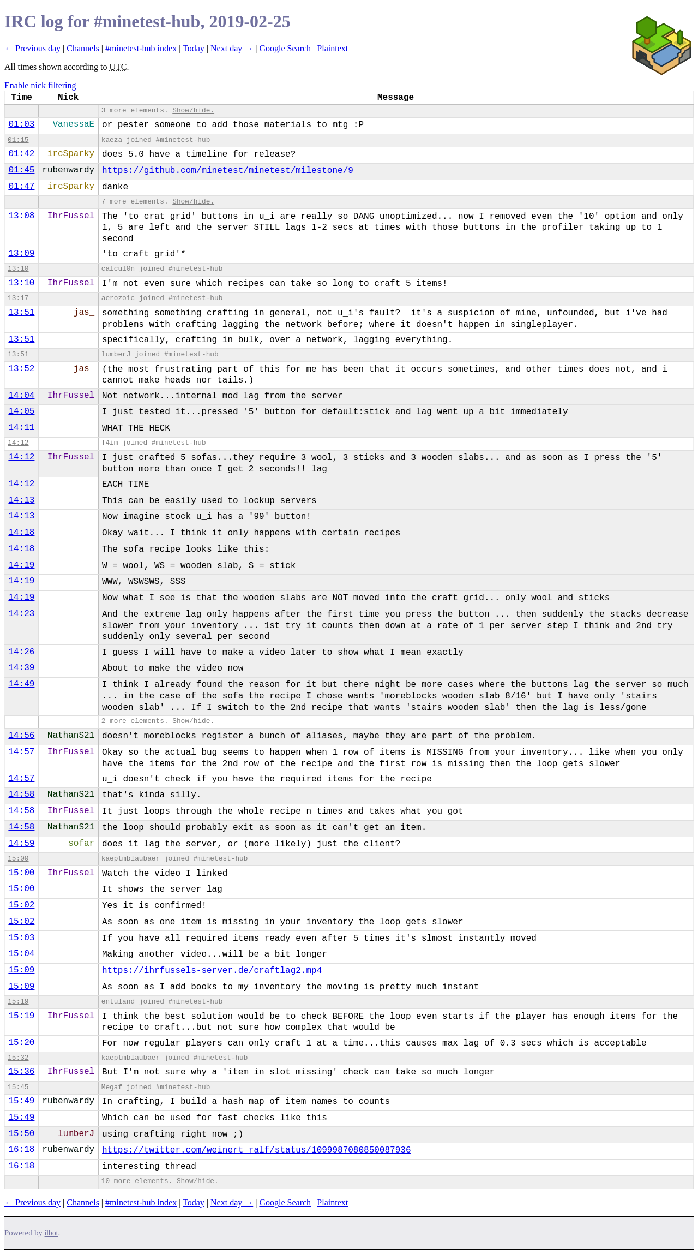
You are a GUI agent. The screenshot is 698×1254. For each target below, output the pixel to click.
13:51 (21, 313)
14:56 (21, 736)
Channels (83, 48)
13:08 (21, 216)
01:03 (21, 124)
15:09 (21, 970)
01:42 (21, 154)
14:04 (21, 396)
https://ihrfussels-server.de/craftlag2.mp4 (212, 971)
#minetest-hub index (141, 48)
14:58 (21, 794)
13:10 (18, 269)
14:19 (21, 565)
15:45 (18, 1087)
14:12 (18, 443)
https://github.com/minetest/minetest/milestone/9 (227, 171)
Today (193, 48)
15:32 (18, 1058)
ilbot (51, 1233)
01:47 (21, 187)
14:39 (21, 668)
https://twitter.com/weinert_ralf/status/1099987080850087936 (256, 1150)
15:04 (21, 954)
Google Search (285, 48)
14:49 (21, 684)
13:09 (21, 254)
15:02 (21, 905)
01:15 (18, 140)
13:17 (18, 298)
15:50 (21, 1134)
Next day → (231, 48)
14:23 (21, 614)
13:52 (21, 369)
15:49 (21, 1101)
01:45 (21, 170)
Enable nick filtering (40, 85)
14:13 (21, 500)
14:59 (21, 844)
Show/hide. (193, 110)
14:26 (21, 652)
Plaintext (332, 48)
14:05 (21, 411)
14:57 (21, 752)
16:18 (21, 1150)
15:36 (21, 1072)
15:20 (21, 1043)
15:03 (21, 938)
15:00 (18, 859)
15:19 (18, 1002)
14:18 (21, 533)
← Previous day (32, 48)
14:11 (21, 428)
